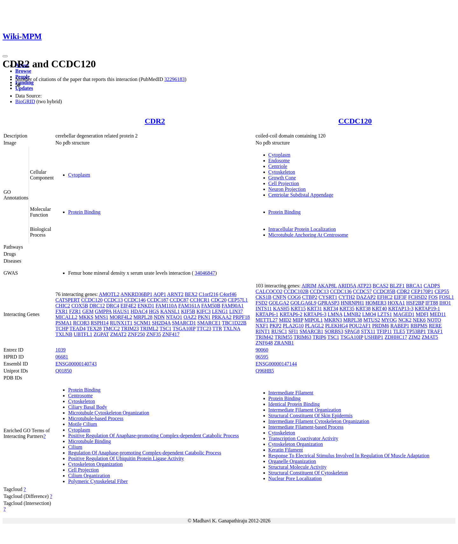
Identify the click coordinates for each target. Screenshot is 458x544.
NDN (159, 317)
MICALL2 (66, 317)
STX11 (368, 331)
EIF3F (400, 297)
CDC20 (218, 300)
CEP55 (441, 291)
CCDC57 (362, 291)
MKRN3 (333, 320)
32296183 (174, 79)
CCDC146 (135, 300)
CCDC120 (355, 121)
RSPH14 (99, 323)
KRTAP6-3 (315, 314)
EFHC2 (384, 297)
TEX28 (94, 328)
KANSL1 (170, 311)
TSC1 (165, 328)
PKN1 (204, 317)
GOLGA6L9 (303, 303)
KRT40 (379, 308)
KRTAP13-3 (400, 308)
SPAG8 (351, 331)
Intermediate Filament (291, 392)
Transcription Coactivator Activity (303, 438)
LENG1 (220, 311)
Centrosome (80, 395)
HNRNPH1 (352, 303)
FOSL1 (446, 297)
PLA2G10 (293, 325)
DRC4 (112, 305)
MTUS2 (372, 320)
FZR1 (75, 311)
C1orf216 (208, 294)
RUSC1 (279, 331)
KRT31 (314, 308)
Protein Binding (84, 212)
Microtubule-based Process (95, 418)
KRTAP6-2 (291, 314)
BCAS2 (380, 285)
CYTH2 (346, 297)
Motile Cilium (82, 424)
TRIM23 (130, 328)
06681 (61, 356)
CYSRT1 (328, 297)
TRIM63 (302, 337)
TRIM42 (265, 337)
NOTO (434, 320)
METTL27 (267, 320)
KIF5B (188, 311)
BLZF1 (397, 285)
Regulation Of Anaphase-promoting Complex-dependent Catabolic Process (144, 452)
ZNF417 (170, 334)
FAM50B (210, 305)
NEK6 (419, 320)
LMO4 (369, 314)
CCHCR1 (200, 300)
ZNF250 (136, 334)
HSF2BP (415, 303)
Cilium (75, 447)
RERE (435, 325)
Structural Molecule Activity (297, 467)
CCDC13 (113, 300)
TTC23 (204, 328)
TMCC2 (111, 328)
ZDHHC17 (396, 337)
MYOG (389, 320)
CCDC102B (296, 291)
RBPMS (419, 325)
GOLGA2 (279, 303)
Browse (23, 71)
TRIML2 (149, 328)
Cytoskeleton (281, 172)
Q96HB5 (265, 370)
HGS (154, 311)
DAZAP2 (366, 297)
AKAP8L (327, 285)
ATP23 (364, 285)
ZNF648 (264, 343)
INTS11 (264, 308)
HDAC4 (139, 311)
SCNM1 (142, 323)
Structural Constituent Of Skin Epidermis (310, 415)
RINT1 (263, 331)
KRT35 (346, 308)
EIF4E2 (128, 305)
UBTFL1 (83, 334)
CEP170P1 (422, 291)
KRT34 (330, 308)
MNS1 (101, 317)
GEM (88, 311)
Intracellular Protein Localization (302, 229)
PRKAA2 (222, 317)
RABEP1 (399, 325)
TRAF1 (435, 331)
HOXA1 (396, 303)
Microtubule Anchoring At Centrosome (308, 235)
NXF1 (262, 325)
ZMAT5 (430, 337)
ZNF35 (153, 334)
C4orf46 (227, 294)
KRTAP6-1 (267, 314)
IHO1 (445, 303)
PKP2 (275, 325)
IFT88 (431, 303)
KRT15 (298, 308)
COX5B (79, 305)
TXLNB (63, 334)
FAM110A (166, 305)
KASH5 (281, 308)
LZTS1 (384, 314)
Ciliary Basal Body (87, 407)
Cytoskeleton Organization (95, 464)
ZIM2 (414, 337)
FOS (433, 297)
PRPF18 (241, 317)
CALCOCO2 (269, 291)
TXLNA (231, 328)
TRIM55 (283, 337)
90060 (262, 350)
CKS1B (264, 297)
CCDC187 (158, 300)
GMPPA (103, 311)
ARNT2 (175, 294)
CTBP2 (309, 297)
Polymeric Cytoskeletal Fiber (98, 481)
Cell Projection (283, 183)
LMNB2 (352, 314)
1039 (60, 350)
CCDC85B (384, 291)
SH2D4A (161, 323)
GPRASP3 (328, 303)
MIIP (298, 320)
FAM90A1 (233, 305)
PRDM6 (380, 325)
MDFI (422, 314)
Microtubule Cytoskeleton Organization (108, 412)
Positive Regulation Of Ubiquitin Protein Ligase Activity (126, 458)
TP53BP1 (416, 331)
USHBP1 (374, 337)
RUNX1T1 (121, 323)
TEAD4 (77, 328)
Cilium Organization (89, 475)
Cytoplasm (79, 175)
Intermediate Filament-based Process (306, 427)
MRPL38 (352, 320)
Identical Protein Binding (294, 404)
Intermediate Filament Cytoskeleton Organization (318, 421)
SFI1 (293, 331)
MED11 (438, 314)
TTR (217, 328)
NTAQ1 (174, 317)
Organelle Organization (292, 461)
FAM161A (189, 305)
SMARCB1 (311, 331)
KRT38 (363, 308)
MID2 (285, 320)
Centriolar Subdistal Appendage (300, 195)
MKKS (86, 317)
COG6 (294, 297)
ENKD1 (145, 305)
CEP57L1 (238, 300)
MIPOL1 (313, 320)
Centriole (278, 166)
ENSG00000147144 (276, 363)
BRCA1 (414, 285)
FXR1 (61, 311)
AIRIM (309, 285)
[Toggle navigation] (5, 56)
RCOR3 (81, 323)
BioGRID (25, 101)
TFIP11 (384, 331)
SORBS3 (334, 331)
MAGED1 (403, 314)
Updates (24, 88)
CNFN (279, 297)
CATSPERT (67, 300)
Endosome (279, 160)
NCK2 (405, 320)
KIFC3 (204, 311)
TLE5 (399, 331)
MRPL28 (143, 317)
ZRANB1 (284, 343)
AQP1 (159, 294)
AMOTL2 (109, 294)
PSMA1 (63, 323)
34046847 (205, 273)
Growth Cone (282, 177)
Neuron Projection (287, 189)
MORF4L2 (120, 317)
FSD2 (261, 303)
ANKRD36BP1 (136, 294)
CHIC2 (62, 305)
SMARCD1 (184, 323)
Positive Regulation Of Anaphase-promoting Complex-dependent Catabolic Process (153, 435)
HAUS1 (121, 311)
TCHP (61, 328)
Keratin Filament (285, 450)
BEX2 (191, 294)
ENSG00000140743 (76, 363)
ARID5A (347, 285)
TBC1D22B (234, 323)
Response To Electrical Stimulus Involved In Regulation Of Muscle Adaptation (349, 455)
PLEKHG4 (336, 325)
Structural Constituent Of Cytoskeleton (308, 472)
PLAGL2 (314, 325)
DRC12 (97, 305)
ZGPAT (101, 334)
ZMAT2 (118, 334)
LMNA (335, 314)
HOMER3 (375, 303)
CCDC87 (179, 300)
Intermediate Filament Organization (304, 410)
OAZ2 (190, 317)
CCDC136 (341, 291)
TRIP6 (319, 337)
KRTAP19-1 (427, 308)
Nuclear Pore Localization (295, 478)
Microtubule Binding (89, 441)
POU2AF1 (360, 325)
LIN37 (236, 311)
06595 (262, 356)
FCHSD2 (417, 297)
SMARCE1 (209, 323)
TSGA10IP (184, 328)
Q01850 (63, 370)
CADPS (432, 285)
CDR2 (155, 121)
